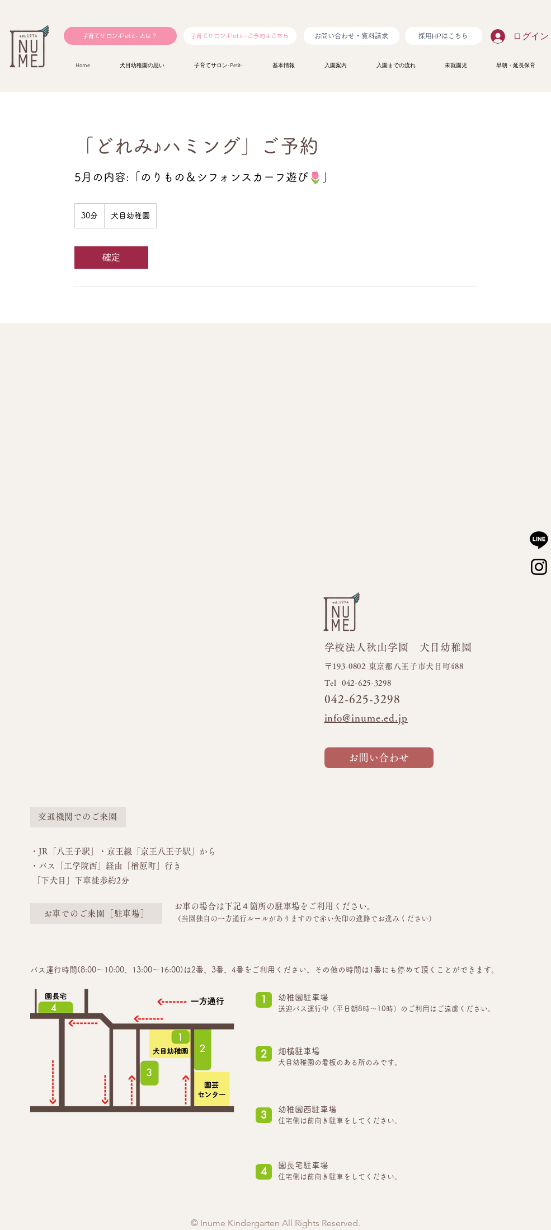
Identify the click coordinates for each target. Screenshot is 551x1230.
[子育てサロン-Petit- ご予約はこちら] (239, 36)
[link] (111, 257)
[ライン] (539, 539)
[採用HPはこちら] (443, 36)
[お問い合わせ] (379, 757)
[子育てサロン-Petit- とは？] (120, 36)
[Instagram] (539, 567)
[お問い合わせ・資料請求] (351, 36)
